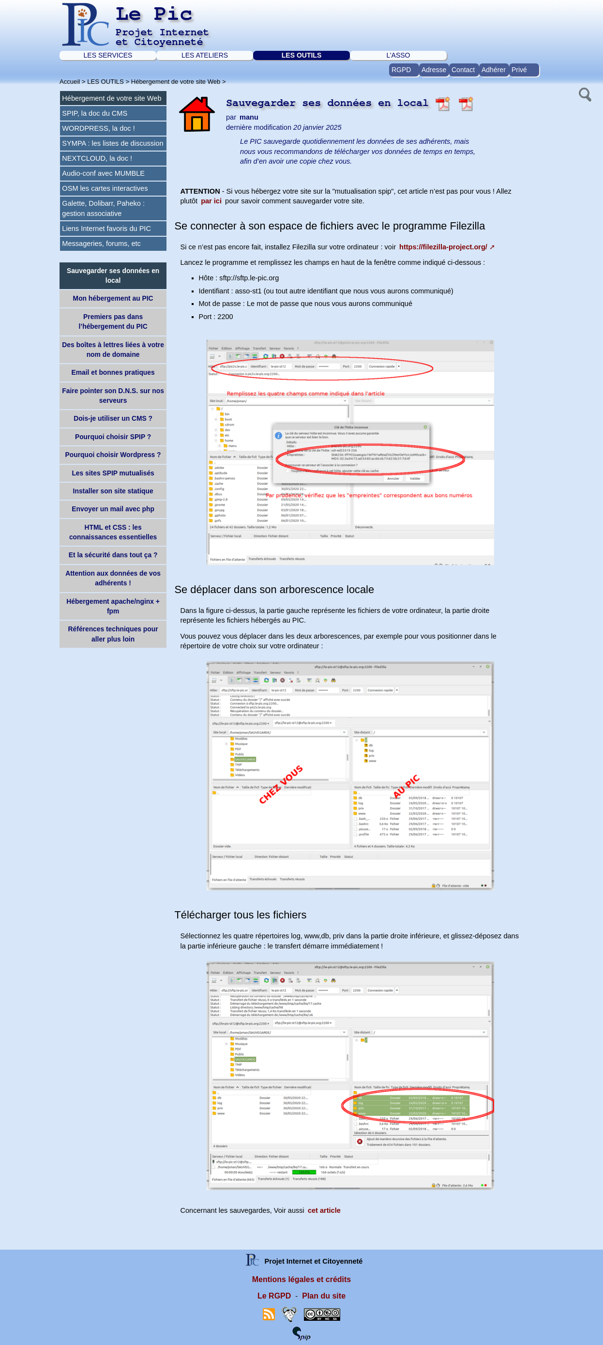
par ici (211, 201)
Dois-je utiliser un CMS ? (113, 418)
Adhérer (494, 70)
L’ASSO (398, 55)
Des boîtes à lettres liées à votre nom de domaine (113, 349)
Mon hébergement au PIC (113, 298)
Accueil (70, 81)
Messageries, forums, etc (101, 243)
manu (249, 117)
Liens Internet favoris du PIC (106, 228)
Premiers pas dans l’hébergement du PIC (113, 321)
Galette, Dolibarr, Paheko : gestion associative (103, 208)
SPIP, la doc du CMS (94, 113)
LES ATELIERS (204, 55)
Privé (519, 70)
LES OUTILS (301, 55)
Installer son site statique (113, 491)
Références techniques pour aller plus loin (113, 633)
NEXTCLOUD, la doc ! (97, 158)
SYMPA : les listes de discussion (112, 143)
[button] (584, 93)
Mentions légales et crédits (301, 1279)
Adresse (434, 70)
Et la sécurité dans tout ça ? (113, 555)
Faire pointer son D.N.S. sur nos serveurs (113, 395)
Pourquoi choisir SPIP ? (113, 437)
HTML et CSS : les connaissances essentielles (113, 532)
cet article (324, 1210)
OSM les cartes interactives (105, 188)
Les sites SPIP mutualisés (113, 473)
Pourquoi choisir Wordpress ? (113, 455)
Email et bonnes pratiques (113, 372)
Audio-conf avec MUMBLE (103, 173)
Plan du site (324, 1296)
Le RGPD (274, 1296)
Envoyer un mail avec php (113, 509)
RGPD (401, 70)
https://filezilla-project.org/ (443, 247)
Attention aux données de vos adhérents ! (113, 578)
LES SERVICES (108, 55)
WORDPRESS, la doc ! (98, 128)
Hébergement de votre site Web (176, 81)
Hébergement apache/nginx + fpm (113, 606)
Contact (463, 70)
